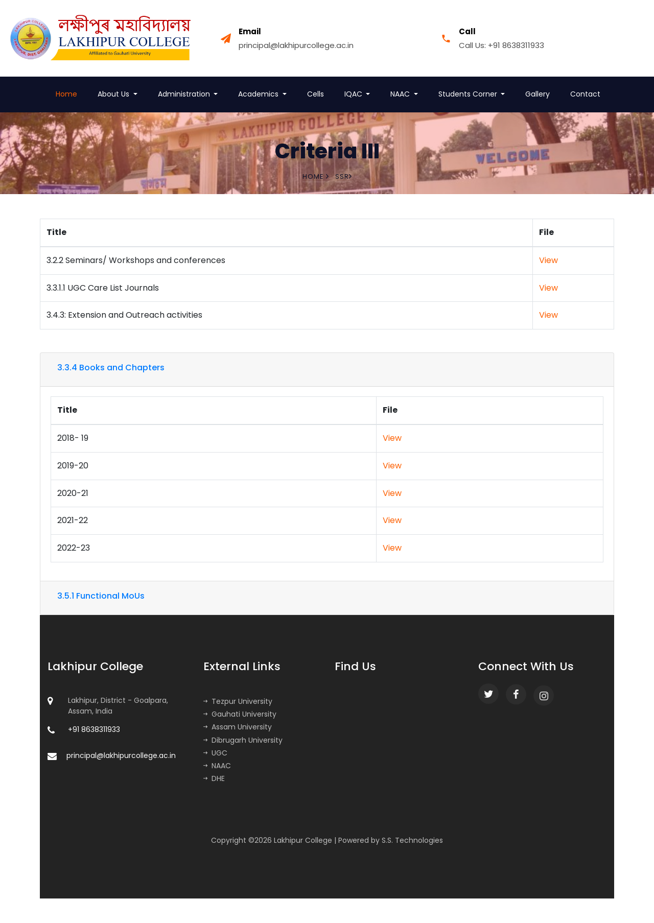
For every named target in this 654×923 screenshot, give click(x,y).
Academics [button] (259, 94)
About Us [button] (114, 94)
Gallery (537, 94)
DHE (214, 778)
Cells (315, 94)
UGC (215, 753)
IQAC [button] (354, 94)
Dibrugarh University (243, 740)
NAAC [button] (401, 94)
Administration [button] (185, 94)
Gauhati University (239, 714)
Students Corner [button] (468, 94)
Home (66, 94)
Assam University (237, 727)
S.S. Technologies (412, 840)
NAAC (217, 766)
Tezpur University (237, 701)
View (548, 260)
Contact (585, 94)
